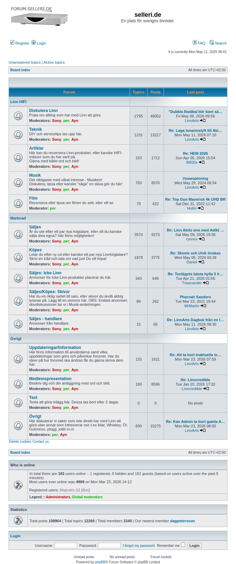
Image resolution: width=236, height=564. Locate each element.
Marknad (18, 218)
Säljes (35, 227)
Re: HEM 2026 (195, 153)
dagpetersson (182, 521)
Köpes (35, 250)
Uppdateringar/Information (55, 347)
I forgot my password (139, 546)
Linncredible (192, 389)
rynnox (192, 239)
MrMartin (192, 306)
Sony (56, 120)
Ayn (74, 120)
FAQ (199, 43)
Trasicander (192, 283)
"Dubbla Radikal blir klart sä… (195, 112)
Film (33, 198)
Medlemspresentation (50, 378)
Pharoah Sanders (195, 297)
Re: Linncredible (195, 380)
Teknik (35, 129)
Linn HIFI (18, 102)
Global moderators (87, 497)
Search (218, 43)
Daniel (192, 262)
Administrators (58, 497)
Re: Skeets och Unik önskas (195, 253)
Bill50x (191, 162)
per (66, 120)
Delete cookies (20, 441)
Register (20, 43)
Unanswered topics (25, 62)
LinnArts (192, 120)
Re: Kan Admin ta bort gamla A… (195, 421)
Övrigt (15, 339)
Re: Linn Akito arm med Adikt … (195, 230)
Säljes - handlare (45, 318)
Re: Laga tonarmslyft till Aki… (195, 130)
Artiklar (36, 148)
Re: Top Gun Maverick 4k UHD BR (195, 199)
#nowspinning (195, 178)
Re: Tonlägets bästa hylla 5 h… (195, 274)
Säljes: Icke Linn (45, 273)
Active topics (54, 62)
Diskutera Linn (43, 110)
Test (33, 397)
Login (39, 43)
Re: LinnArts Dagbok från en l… (195, 320)
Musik (35, 175)
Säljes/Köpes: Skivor (49, 291)
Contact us (40, 441)
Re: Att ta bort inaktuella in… (196, 355)
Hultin (192, 208)
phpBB (100, 562)
